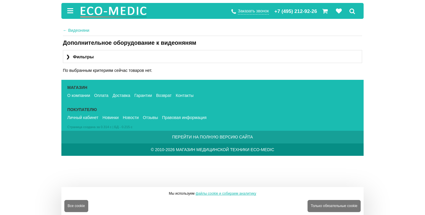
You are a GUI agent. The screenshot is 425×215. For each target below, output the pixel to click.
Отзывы (150, 117)
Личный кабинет (82, 117)
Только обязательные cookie (334, 206)
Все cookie (76, 206)
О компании (78, 95)
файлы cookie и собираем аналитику (225, 193)
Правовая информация (184, 117)
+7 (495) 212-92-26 (295, 11)
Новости (131, 117)
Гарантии (143, 95)
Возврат (164, 95)
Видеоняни (76, 30)
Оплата (101, 95)
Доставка (121, 95)
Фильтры (80, 57)
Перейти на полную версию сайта (212, 137)
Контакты (184, 95)
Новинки (110, 117)
